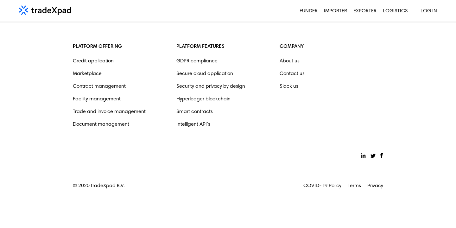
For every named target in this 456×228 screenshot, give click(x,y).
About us (290, 61)
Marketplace (87, 73)
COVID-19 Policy (322, 185)
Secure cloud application (204, 73)
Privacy (375, 185)
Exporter (365, 11)
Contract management (99, 86)
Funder (309, 11)
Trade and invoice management (109, 111)
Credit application (93, 61)
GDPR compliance (197, 61)
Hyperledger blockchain (203, 99)
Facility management (97, 99)
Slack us (289, 86)
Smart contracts (194, 111)
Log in (429, 11)
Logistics (395, 11)
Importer (335, 11)
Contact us (292, 73)
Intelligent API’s (193, 124)
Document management (101, 124)
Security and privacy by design (210, 86)
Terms (354, 185)
